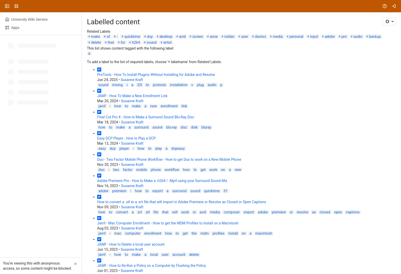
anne (214, 37)
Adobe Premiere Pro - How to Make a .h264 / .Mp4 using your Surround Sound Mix (162, 181)
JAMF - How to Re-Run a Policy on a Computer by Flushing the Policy (151, 266)
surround (142, 127)
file (155, 212)
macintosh (263, 233)
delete (96, 42)
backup (375, 37)
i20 (139, 85)
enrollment (169, 106)
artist (167, 42)
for (123, 42)
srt (140, 212)
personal (296, 37)
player (124, 148)
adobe (330, 37)
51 (226, 191)
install (233, 233)
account (178, 255)
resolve (302, 212)
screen (197, 37)
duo (101, 170)
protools (159, 85)
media (278, 37)
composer (232, 212)
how (117, 106)
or (291, 212)
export (157, 191)
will (174, 212)
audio (357, 37)
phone (156, 170)
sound (152, 42)
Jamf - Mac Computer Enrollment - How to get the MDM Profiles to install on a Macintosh (167, 223)
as (314, 212)
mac (117, 233)
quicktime (132, 37)
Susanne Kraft (132, 80)
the (194, 233)
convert (122, 212)
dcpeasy (178, 148)
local (154, 255)
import (249, 212)
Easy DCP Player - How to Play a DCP (126, 138)
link (184, 106)
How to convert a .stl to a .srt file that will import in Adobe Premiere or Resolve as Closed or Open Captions (181, 202)
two (116, 170)
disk (194, 127)
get (203, 170)
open (338, 212)
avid (182, 37)
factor (127, 170)
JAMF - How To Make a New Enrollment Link (132, 96)
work (213, 170)
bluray (206, 127)
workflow (172, 170)
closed (325, 212)
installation (178, 85)
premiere (119, 191)
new (153, 106)
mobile (141, 170)
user (244, 37)
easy (102, 148)
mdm (205, 233)
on (223, 170)
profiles (218, 233)
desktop (166, 37)
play (158, 148)
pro (344, 37)
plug (200, 85)
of (108, 37)
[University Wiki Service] (24, 6)
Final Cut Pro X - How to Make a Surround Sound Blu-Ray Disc (145, 117)
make (95, 37)
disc (184, 127)
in (194, 212)
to (147, 85)
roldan (229, 37)
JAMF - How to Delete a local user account (130, 244)
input (314, 37)
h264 (136, 42)
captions (353, 212)
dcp (150, 37)
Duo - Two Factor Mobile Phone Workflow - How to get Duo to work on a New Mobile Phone (169, 159)
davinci (260, 37)
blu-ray (171, 127)
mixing (117, 85)
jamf (102, 106)
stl (148, 212)
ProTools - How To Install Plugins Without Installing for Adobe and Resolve (156, 75)
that (111, 42)
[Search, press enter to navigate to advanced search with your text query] (199, 6)
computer (132, 233)
